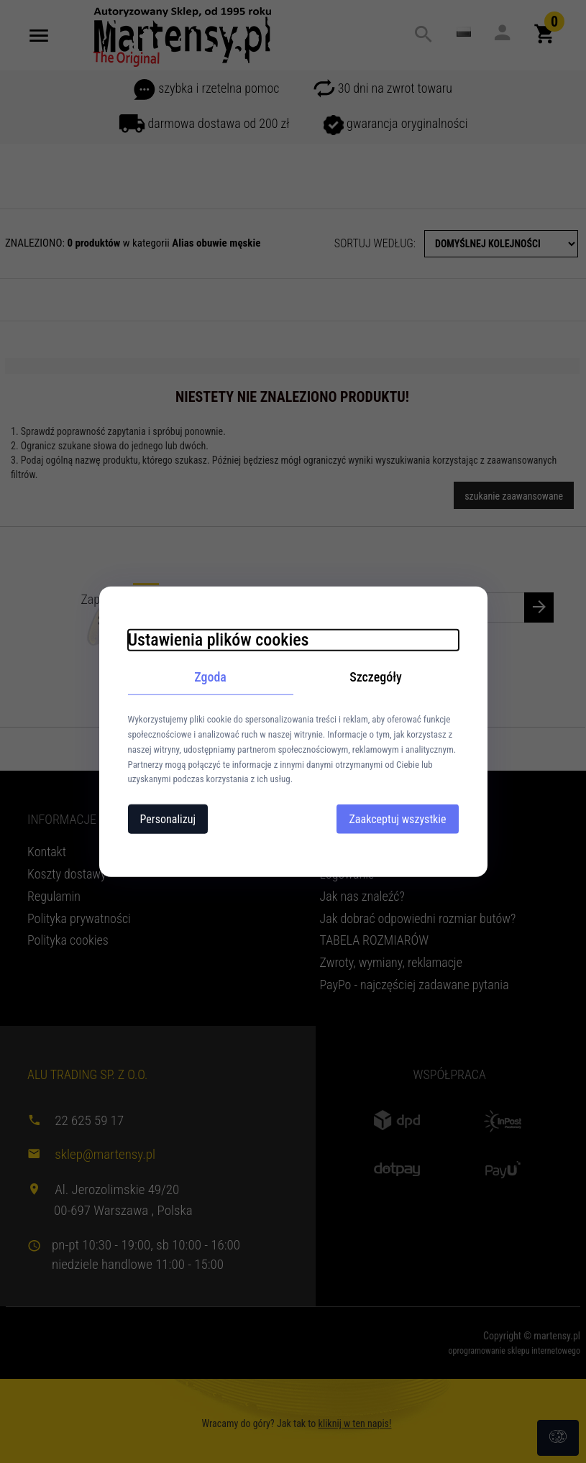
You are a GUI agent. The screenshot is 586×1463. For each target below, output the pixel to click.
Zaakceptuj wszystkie (397, 819)
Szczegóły (375, 676)
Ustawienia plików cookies (218, 639)
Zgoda (210, 676)
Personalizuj (168, 819)
